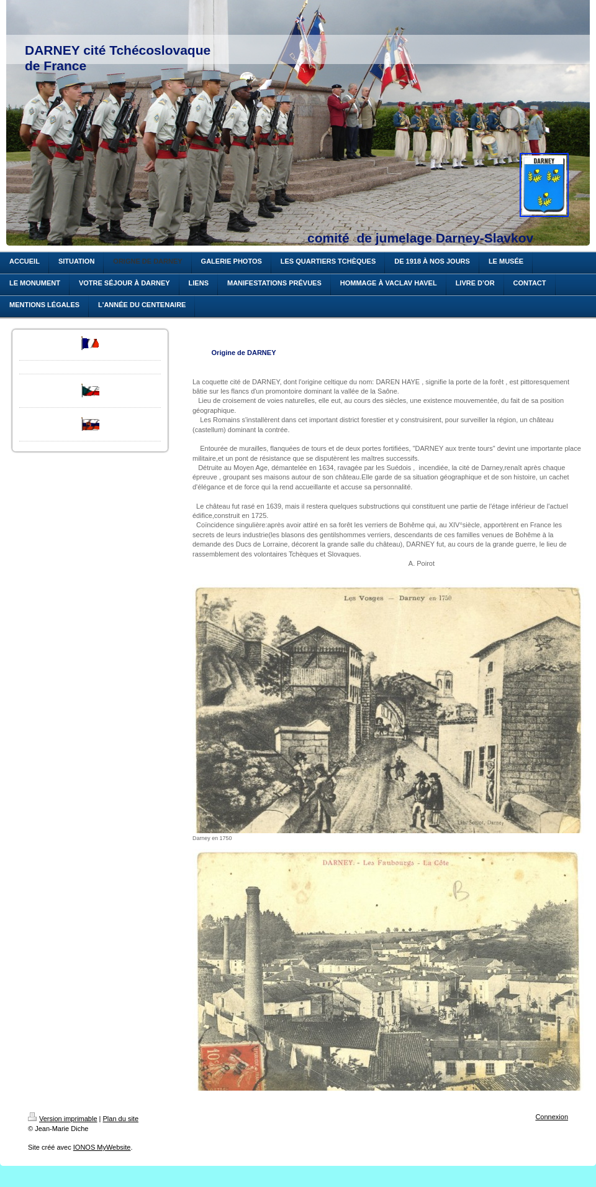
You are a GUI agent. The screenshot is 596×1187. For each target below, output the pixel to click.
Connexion (551, 1116)
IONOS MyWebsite (102, 1147)
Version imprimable (62, 1118)
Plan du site (120, 1118)
